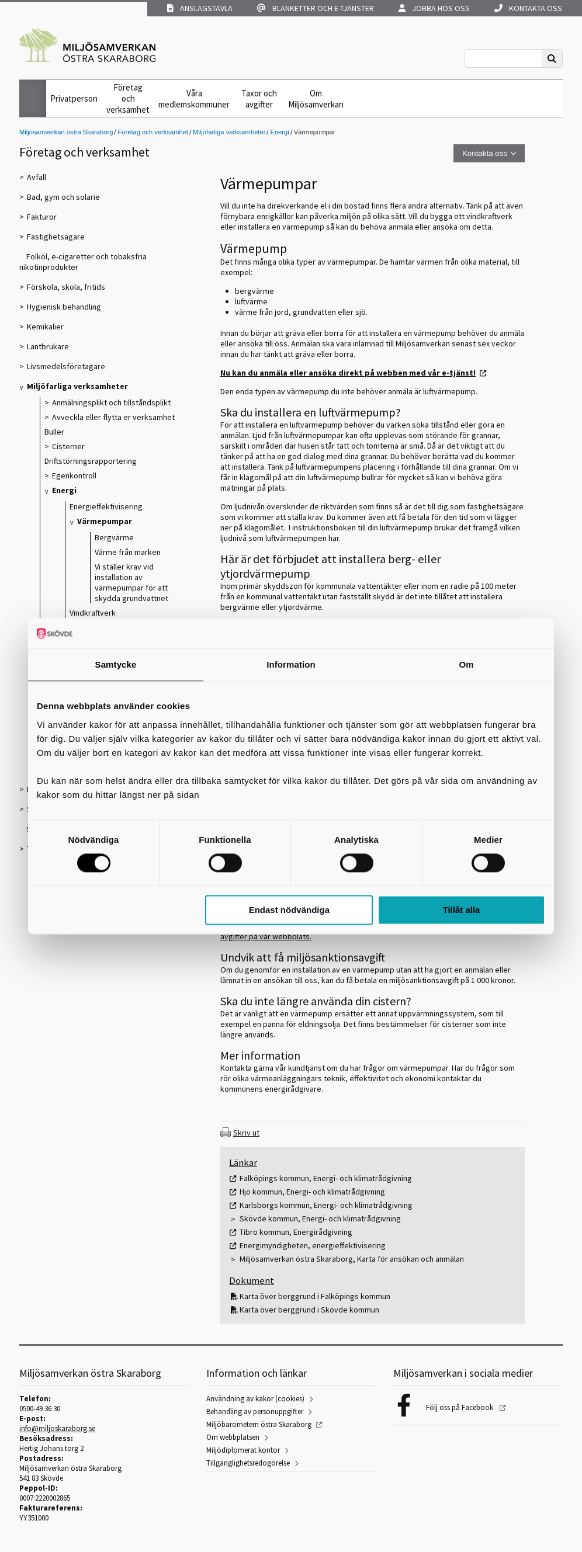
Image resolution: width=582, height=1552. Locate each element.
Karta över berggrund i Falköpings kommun (315, 1296)
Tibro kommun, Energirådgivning (296, 1232)
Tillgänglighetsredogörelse (248, 1463)
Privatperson (74, 98)
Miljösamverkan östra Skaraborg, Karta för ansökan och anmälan (352, 1259)
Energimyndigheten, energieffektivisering (313, 1245)
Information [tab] (291, 664)
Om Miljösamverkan (316, 99)
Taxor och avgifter (259, 99)
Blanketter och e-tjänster (315, 8)
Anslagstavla (200, 8)
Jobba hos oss (434, 8)
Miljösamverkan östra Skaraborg (66, 132)
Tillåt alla (461, 910)
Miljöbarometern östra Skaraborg (258, 1424)
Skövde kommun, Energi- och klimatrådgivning (320, 1218)
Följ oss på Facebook (460, 1407)
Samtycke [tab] (116, 664)
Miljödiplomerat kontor (243, 1450)
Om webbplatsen (232, 1437)
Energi (279, 132)
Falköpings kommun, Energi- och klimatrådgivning (326, 1178)
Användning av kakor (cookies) (255, 1399)
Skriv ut (246, 1132)
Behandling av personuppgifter (254, 1411)
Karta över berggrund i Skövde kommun (309, 1309)
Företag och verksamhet (128, 98)
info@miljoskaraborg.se (57, 1428)
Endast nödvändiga (289, 910)
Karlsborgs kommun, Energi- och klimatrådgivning (326, 1205)
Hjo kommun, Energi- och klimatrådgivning (312, 1191)
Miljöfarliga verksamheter (229, 132)
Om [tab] (466, 664)
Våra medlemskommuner (194, 99)
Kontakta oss (528, 8)
